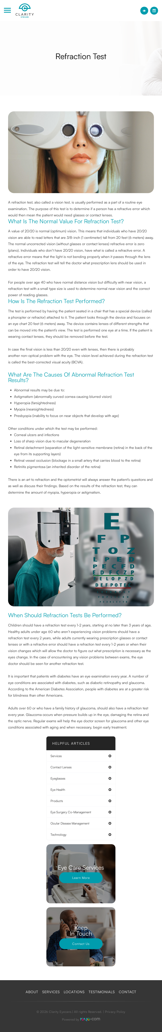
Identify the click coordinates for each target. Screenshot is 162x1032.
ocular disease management (70, 823)
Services (51, 992)
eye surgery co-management (71, 812)
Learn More (81, 878)
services (56, 756)
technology (58, 835)
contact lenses (61, 767)
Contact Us (81, 944)
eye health (58, 790)
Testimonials (102, 992)
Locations (74, 992)
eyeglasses (58, 778)
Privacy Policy (115, 1012)
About (32, 992)
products (57, 801)
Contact (127, 992)
